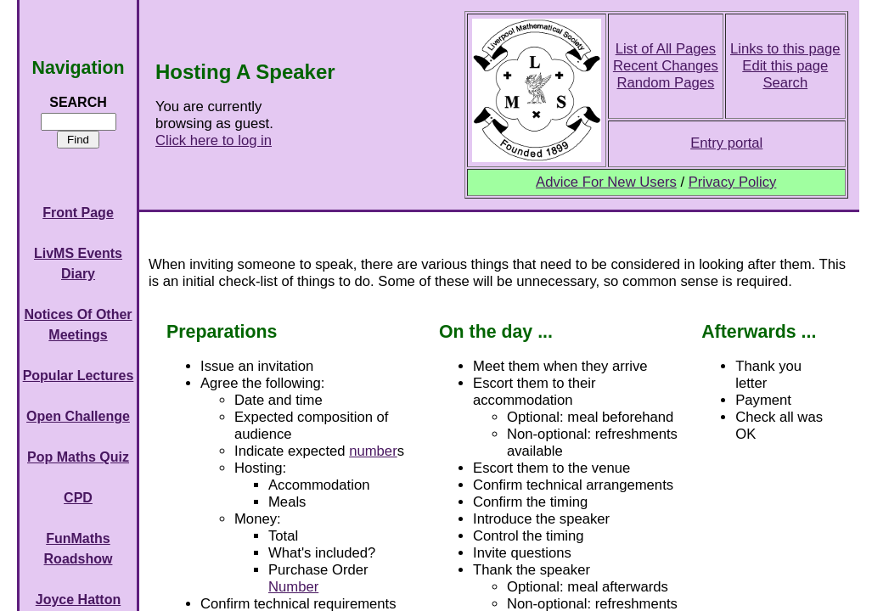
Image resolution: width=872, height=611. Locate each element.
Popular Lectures (78, 375)
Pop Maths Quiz (78, 457)
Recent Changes (665, 66)
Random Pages (666, 83)
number (373, 451)
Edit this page (785, 66)
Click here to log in (213, 140)
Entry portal (726, 143)
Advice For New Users (606, 182)
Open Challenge (78, 416)
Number (293, 587)
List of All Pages (666, 49)
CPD (78, 497)
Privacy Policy (733, 182)
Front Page (78, 212)
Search (784, 83)
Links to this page (785, 49)
